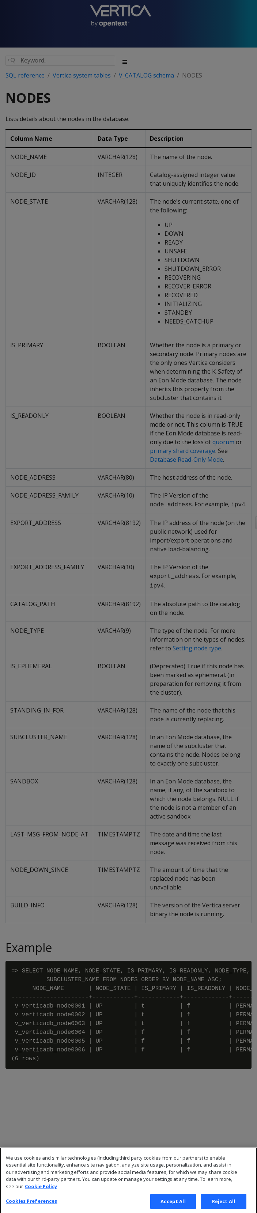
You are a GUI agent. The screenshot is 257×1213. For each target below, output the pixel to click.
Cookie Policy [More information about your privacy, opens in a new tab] (41, 1192)
